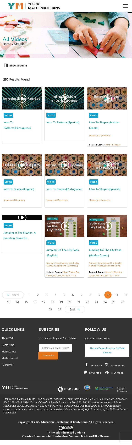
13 (8, 302)
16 (34, 302)
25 (113, 302)
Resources (8, 365)
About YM (7, 338)
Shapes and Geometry (99, 135)
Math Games (9, 351)
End (72, 309)
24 (105, 302)
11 (116, 295)
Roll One (57, 275)
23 (96, 302)
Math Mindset (10, 358)
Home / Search (13, 44)
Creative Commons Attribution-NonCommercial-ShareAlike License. (66, 436)
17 (43, 302)
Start (15, 295)
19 (61, 302)
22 (87, 302)
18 (52, 302)
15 (26, 302)
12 (125, 295)
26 (122, 302)
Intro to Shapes (113, 144)
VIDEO (8, 115)
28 (59, 309)
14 (17, 302)
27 (50, 309)
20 (70, 302)
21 (78, 302)
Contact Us (8, 344)
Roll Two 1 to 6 (69, 275)
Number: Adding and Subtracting (62, 265)
